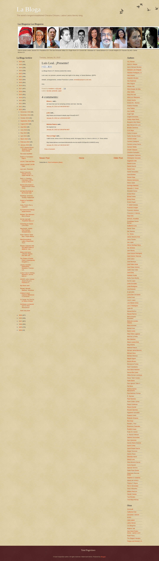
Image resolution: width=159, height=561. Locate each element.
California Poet (131, 512)
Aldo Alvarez (131, 75)
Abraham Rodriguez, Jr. (134, 72)
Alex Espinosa (131, 81)
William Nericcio (132, 491)
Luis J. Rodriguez (132, 305)
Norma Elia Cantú (132, 372)
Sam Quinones (131, 440)
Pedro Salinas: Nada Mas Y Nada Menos (27, 235)
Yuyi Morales (131, 497)
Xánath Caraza (131, 494)
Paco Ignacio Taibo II (133, 383)
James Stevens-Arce (133, 237)
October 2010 (24, 118)
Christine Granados (133, 152)
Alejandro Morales (132, 78)
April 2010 (23, 136)
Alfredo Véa (130, 86)
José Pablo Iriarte (132, 264)
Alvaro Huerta (131, 100)
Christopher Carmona (133, 155)
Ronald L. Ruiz (131, 423)
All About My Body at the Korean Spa (26, 192)
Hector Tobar (131, 228)
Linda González (132, 283)
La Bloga (29, 9)
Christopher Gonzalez (134, 158)
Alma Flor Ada (131, 94)
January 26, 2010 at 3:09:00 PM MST (58, 129)
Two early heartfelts (26, 154)
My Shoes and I (25, 285)
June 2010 (23, 130)
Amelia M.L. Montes (133, 103)
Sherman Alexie (132, 456)
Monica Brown (131, 361)
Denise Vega (131, 177)
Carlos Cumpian (132, 133)
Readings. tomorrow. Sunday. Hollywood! (27, 196)
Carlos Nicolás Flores (133, 136)
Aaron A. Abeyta (132, 64)
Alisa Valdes (131, 92)
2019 (20, 82)
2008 (20, 318)
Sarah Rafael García (133, 448)
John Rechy (131, 250)
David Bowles (131, 174)
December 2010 (25, 112)
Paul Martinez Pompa (133, 393)
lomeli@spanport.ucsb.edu (82, 79)
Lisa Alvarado (131, 289)
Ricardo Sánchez (132, 410)
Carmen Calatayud (133, 141)
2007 (20, 321)
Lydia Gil (130, 308)
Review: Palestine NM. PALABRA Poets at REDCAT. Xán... (27, 247)
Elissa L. (49, 101)
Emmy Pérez (131, 199)
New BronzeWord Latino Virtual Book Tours (26, 241)
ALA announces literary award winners (27, 210)
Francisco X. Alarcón (133, 213)
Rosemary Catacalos (133, 426)
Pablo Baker (131, 380)
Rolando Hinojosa (132, 418)
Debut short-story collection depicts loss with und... (26, 253)
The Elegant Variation (133, 538)
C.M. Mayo (130, 130)
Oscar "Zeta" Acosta (133, 378)
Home (81, 158)
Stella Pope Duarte (133, 470)
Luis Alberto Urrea (132, 303)
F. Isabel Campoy (132, 205)
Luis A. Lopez (131, 300)
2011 (20, 106)
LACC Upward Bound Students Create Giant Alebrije (26, 149)
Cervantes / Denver (133, 515)
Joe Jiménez (131, 248)
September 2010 (25, 121)
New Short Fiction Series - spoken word (133, 532)
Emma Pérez (131, 194)
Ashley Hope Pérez (133, 119)
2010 (20, 109)
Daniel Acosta (131, 163)
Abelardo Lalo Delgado (134, 70)
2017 (20, 88)
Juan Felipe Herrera (133, 267)
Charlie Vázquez (132, 150)
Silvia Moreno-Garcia (133, 462)
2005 (20, 327)
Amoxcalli (130, 509)
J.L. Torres (130, 234)
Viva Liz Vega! (51, 136)
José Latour (130, 259)
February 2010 (25, 142)
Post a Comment (49, 149)
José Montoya (131, 261)
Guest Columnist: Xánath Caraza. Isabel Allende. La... (27, 173)
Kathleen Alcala (132, 275)
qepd (59, 91)
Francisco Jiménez (133, 210)
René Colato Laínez (133, 401)
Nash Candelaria (132, 367)
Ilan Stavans (131, 231)
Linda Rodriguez (132, 286)
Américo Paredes (132, 105)
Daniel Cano (131, 169)
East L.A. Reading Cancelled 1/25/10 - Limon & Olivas (27, 180)
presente (54, 91)
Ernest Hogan (131, 202)
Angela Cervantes (132, 117)
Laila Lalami (131, 520)
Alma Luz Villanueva (133, 97)
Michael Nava (131, 353)
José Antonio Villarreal (134, 256)
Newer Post (44, 158)
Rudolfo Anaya (131, 429)
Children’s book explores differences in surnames (27, 294)
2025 (20, 64)
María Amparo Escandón (131, 317)
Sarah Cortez (131, 445)
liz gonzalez (130, 292)
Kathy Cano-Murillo (133, 278)
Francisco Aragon (132, 207)
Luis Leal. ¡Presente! (26, 169)
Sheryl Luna (131, 459)
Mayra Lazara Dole (133, 342)
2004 (20, 330)
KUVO (129, 517)
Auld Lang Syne (25, 310)
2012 (20, 103)
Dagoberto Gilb (132, 161)
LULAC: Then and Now (27, 161)
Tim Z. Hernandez (132, 486)
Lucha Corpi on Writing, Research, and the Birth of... (27, 274)
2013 (20, 100)
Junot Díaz (130, 272)
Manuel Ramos (132, 314)
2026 (20, 61)
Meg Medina (131, 345)
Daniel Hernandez (132, 172)
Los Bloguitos (131, 525)
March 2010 (24, 139)
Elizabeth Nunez (132, 191)
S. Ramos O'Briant (133, 434)
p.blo (48, 113)
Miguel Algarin (131, 358)
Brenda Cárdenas (132, 127)
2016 (20, 91)
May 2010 (23, 133)
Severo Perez (131, 454)
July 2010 (23, 127)
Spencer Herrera (132, 468)
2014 (20, 97)
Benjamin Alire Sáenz (133, 122)
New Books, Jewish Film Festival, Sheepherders (26, 230)
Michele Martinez (132, 356)
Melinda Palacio (52, 124)
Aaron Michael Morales (134, 67)
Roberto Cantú (131, 415)
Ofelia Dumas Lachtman (134, 375)
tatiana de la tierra (132, 480)
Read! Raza (131, 535)
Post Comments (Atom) (55, 162)
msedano (51, 88)
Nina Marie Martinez (133, 369)
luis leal (49, 91)
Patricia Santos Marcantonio (132, 389)
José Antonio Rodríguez (134, 253)
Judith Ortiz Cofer (132, 270)
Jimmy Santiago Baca (134, 245)
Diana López (131, 183)
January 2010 (24, 145)
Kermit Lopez (131, 281)
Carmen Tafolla (131, 147)
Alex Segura (131, 83)
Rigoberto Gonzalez (133, 412)
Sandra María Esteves (134, 443)
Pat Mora (130, 386)
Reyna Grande (131, 407)
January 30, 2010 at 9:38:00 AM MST (58, 145)
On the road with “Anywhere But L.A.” (27, 220)
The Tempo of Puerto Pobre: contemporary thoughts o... (27, 260)
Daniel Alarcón (131, 166)
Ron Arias (130, 421)
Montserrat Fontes (132, 364)
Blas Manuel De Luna (133, 125)
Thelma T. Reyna (132, 483)
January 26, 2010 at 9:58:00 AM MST (58, 106)
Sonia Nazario (131, 465)
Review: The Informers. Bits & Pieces (27, 215)
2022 (20, 73)
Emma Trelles (131, 196)
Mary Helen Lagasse (133, 334)
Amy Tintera (131, 108)
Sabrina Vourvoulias (133, 437)
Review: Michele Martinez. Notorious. (27, 289)
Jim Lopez (130, 242)
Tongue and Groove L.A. (134, 541)
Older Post (118, 158)
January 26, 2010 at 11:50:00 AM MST (58, 118)
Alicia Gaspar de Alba (133, 89)
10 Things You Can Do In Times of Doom (27, 300)
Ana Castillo (131, 111)
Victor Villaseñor (132, 488)
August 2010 (24, 124)
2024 (20, 67)
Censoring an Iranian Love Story (26, 224)
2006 (20, 324)
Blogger (103, 557)
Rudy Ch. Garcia (132, 432)
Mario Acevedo (131, 325)
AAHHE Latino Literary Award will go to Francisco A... (27, 280)
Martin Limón (131, 331)
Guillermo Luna (132, 226)
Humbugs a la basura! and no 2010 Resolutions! (27, 305)
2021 (20, 76)
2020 (20, 79)
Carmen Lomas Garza (134, 144)
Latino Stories (131, 523)
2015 (20, 94)
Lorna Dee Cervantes (133, 294)
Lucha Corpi (131, 297)
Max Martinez (131, 339)
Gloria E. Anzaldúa (133, 218)
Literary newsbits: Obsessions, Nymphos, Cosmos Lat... (27, 267)
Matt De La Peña (132, 336)
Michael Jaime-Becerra (134, 350)
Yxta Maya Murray (132, 499)
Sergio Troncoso (132, 451)
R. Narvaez (130, 396)
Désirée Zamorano (133, 180)
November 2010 (25, 115)
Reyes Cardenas (132, 404)
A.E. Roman (131, 61)
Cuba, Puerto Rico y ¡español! (26, 206)
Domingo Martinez (132, 185)
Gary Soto (130, 216)
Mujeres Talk (131, 528)
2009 (20, 315)
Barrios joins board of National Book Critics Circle (27, 186)
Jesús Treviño (131, 239)
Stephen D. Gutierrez (133, 477)
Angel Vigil (130, 114)
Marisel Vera (131, 328)
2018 (20, 85)
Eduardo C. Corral (132, 188)
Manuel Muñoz (131, 311)
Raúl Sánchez (131, 399)
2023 (20, 70)
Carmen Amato (131, 138)
